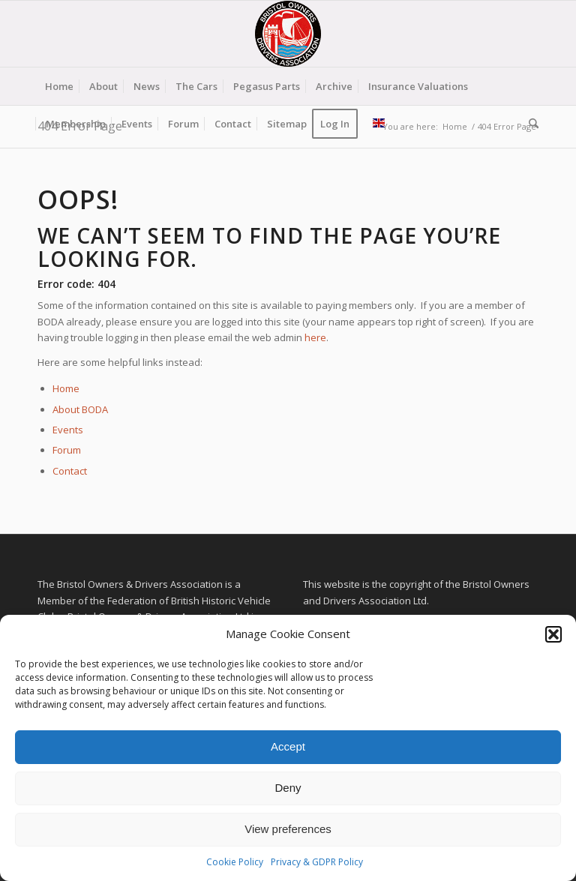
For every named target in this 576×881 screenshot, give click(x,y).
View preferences (288, 829)
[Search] (529, 123)
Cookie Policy (234, 862)
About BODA (80, 409)
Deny (287, 787)
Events (67, 429)
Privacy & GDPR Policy (317, 862)
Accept (288, 746)
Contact (69, 471)
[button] (553, 634)
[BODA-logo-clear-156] (288, 34)
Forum (66, 450)
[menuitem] (59, 86)
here (315, 337)
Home (66, 388)
